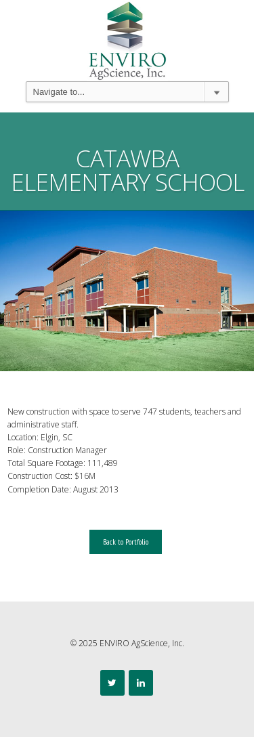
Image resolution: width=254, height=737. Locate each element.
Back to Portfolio (125, 541)
